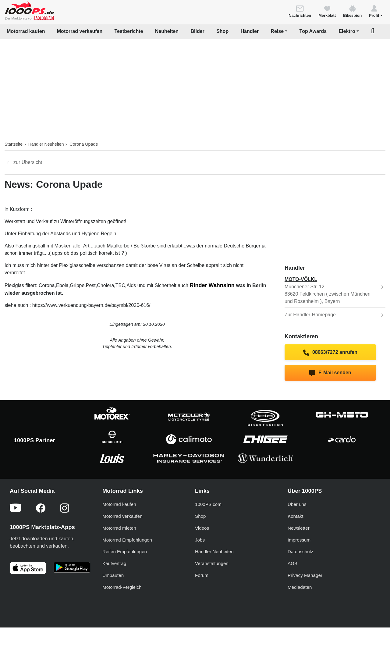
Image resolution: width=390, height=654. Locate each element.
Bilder (197, 31)
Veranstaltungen (212, 563)
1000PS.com (208, 504)
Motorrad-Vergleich (121, 587)
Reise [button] (277, 31)
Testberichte (129, 31)
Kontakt (295, 516)
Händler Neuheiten (46, 144)
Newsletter (299, 528)
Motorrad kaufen (26, 31)
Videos (202, 528)
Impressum (299, 539)
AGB (292, 563)
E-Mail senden (330, 373)
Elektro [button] (347, 31)
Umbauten (113, 575)
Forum (201, 575)
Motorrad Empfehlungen (127, 539)
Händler (250, 31)
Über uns (297, 504)
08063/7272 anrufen (330, 352)
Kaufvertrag (114, 563)
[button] (376, 11)
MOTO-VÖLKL (301, 279)
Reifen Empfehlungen (124, 551)
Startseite (14, 144)
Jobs (200, 539)
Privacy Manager (305, 575)
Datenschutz (300, 551)
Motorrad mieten (119, 528)
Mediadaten (300, 587)
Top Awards (313, 31)
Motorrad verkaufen (79, 31)
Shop (222, 31)
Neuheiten (167, 31)
